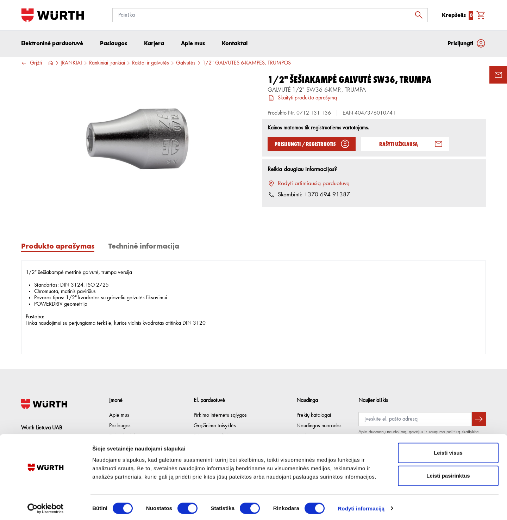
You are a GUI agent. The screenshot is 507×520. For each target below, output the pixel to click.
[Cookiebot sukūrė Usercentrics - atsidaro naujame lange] (45, 506)
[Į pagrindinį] (52, 15)
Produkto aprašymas (57, 246)
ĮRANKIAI (71, 63)
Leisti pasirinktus (448, 474)
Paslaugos (120, 426)
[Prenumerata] (415, 419)
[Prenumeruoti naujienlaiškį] (479, 419)
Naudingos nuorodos (319, 426)
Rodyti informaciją (361, 506)
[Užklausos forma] (498, 75)
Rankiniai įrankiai (107, 63)
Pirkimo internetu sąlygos (220, 415)
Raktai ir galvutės (150, 63)
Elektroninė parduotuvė (52, 44)
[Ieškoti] (421, 15)
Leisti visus (448, 450)
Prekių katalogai (313, 415)
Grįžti (31, 64)
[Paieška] (270, 15)
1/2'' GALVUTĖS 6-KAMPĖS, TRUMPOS (246, 63)
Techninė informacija (143, 246)
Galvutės (185, 63)
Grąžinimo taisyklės (215, 426)
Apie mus (119, 415)
